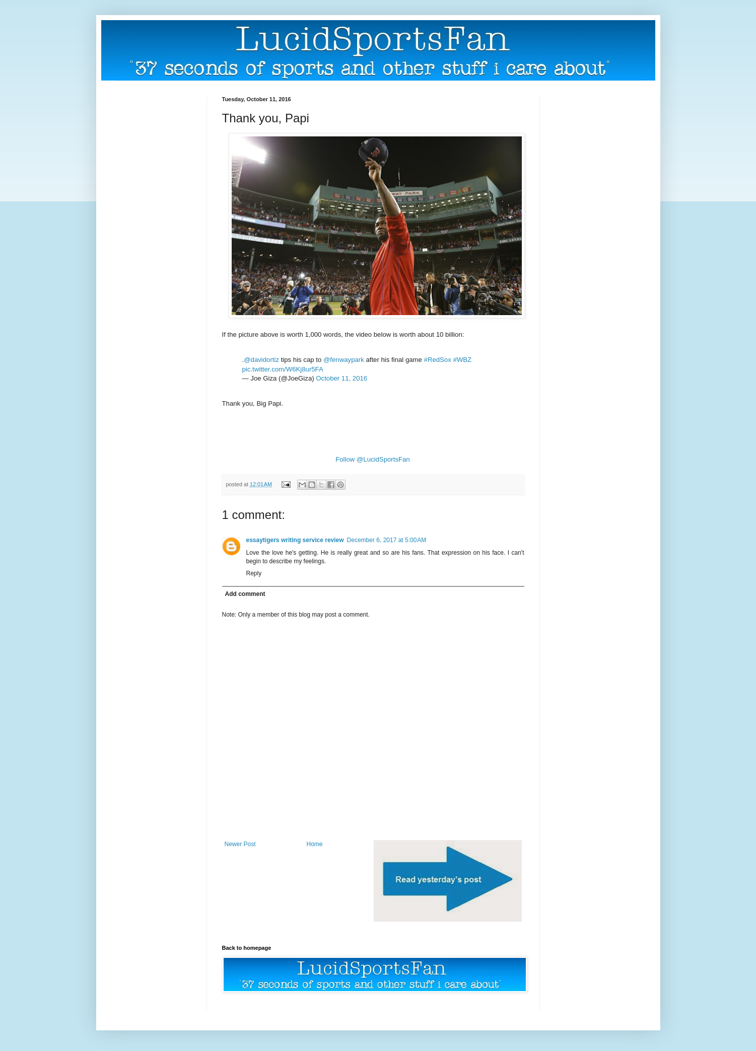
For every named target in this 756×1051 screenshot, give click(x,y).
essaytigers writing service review (295, 540)
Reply (254, 573)
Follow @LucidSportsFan (372, 459)
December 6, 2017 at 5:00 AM (387, 540)
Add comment (245, 593)
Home (315, 844)
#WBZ (462, 359)
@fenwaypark (343, 359)
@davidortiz (261, 359)
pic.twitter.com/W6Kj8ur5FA (282, 369)
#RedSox (437, 359)
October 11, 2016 (341, 378)
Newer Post (240, 844)
